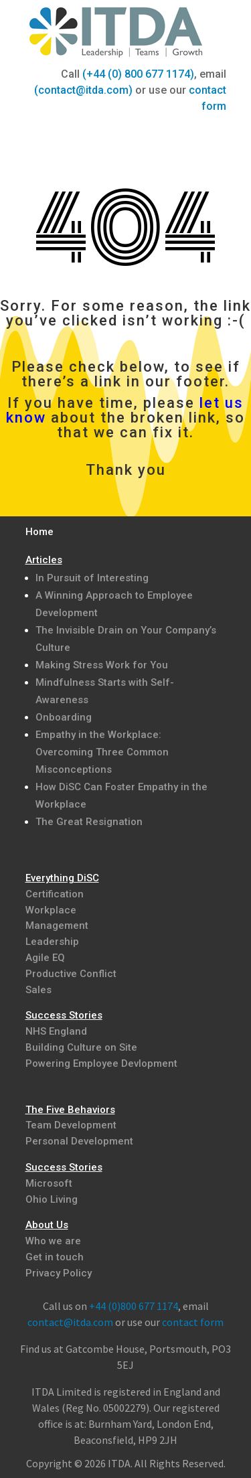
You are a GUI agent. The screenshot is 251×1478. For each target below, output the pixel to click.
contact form (193, 1322)
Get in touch (54, 1257)
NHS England (56, 1031)
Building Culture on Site (81, 1047)
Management (56, 925)
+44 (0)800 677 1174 (133, 1306)
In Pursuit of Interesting (92, 578)
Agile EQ (45, 958)
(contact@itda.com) (83, 90)
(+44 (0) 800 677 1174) (138, 74)
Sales (38, 990)
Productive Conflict (70, 974)
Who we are (53, 1241)
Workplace (50, 910)
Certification (54, 894)
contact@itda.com (70, 1322)
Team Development (70, 1125)
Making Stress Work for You (101, 665)
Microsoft (48, 1183)
